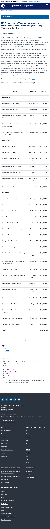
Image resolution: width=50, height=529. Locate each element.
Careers (3, 453)
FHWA (27, 434)
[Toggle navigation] (47, 5)
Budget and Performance (8, 500)
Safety (28, 474)
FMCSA (28, 437)
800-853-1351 (11, 370)
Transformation (30, 477)
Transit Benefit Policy (7, 450)
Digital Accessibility (6, 520)
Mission (3, 434)
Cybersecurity (30, 471)
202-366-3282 (13, 372)
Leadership (4, 443)
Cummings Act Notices (7, 507)
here (33, 79)
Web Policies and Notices (7, 513)
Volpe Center (4, 479)
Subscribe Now (8, 421)
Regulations (4, 446)
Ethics (3, 510)
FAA (27, 430)
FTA (27, 443)
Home (2, 11)
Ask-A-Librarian (6, 482)
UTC (6, 349)
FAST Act (7, 351)
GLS (27, 446)
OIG (27, 456)
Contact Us (4, 456)
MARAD (28, 450)
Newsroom (9, 11)
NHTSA (28, 453)
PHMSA (28, 463)
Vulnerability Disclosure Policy (9, 517)
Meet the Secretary (6, 430)
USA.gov (3, 491)
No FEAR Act (4, 504)
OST (27, 459)
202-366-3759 (10, 374)
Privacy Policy (4, 494)
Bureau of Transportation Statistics (10, 476)
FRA (27, 440)
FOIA (2, 497)
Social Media (4, 440)
